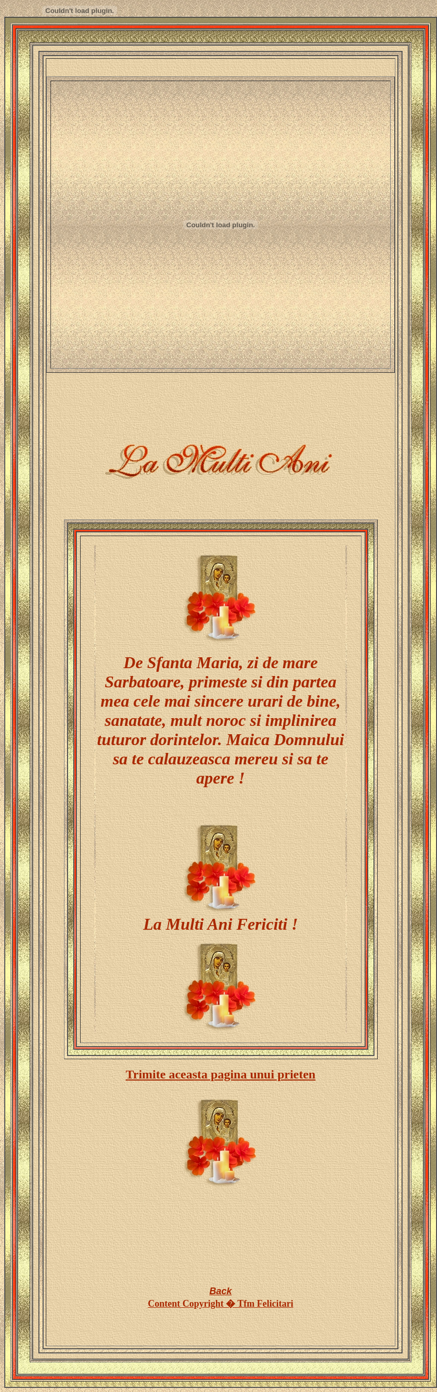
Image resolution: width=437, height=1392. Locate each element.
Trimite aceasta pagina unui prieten (221, 1074)
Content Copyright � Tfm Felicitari (220, 1303)
